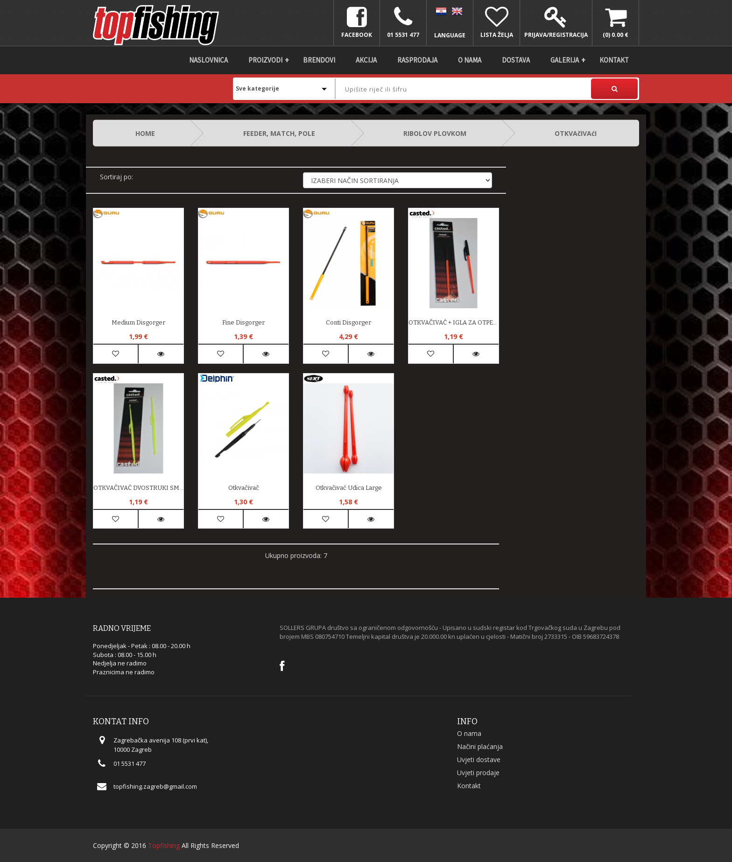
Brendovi (319, 60)
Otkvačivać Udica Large (349, 487)
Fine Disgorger (243, 322)
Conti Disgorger (348, 322)
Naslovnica (208, 60)
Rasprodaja (417, 60)
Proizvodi (265, 60)
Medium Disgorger (138, 322)
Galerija (564, 60)
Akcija (366, 60)
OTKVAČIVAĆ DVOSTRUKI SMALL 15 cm (138, 487)
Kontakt (614, 60)
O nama (469, 60)
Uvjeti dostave (478, 759)
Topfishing (164, 845)
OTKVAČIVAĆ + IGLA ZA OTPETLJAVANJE (453, 322)
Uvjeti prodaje (478, 772)
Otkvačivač (243, 487)
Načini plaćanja (480, 746)
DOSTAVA (516, 60)
